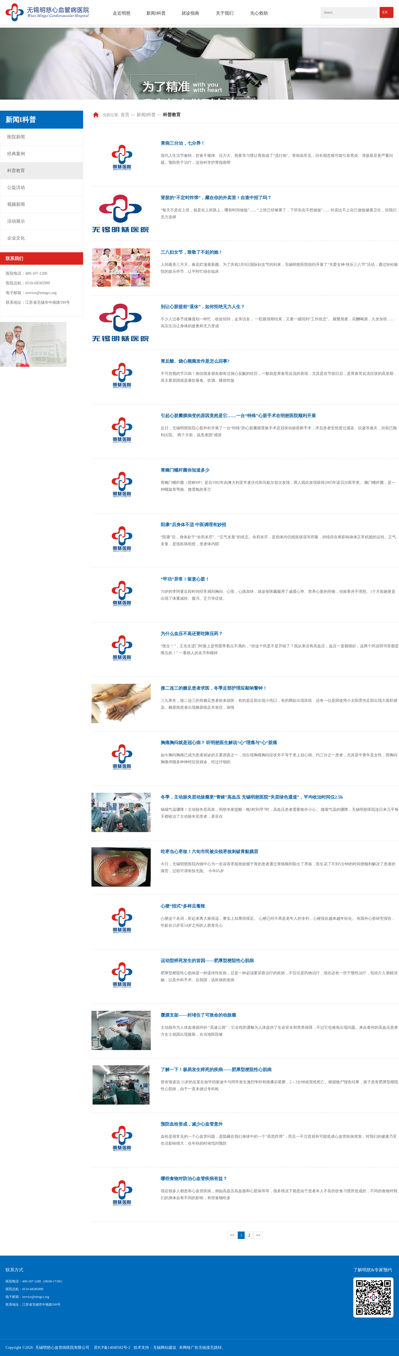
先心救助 (259, 13)
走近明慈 (122, 13)
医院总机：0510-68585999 (24, 1289)
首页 (125, 114)
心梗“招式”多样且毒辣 (183, 906)
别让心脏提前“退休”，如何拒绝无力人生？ (203, 306)
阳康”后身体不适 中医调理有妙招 (193, 524)
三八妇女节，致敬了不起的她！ (192, 252)
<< (232, 1235)
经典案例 (16, 153)
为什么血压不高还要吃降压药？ (192, 633)
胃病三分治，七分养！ (183, 143)
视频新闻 (16, 204)
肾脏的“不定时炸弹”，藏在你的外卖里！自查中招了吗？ (216, 197)
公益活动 (16, 187)
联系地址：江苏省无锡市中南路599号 (33, 1304)
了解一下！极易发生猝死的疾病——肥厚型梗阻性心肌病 (216, 1069)
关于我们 (225, 13)
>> (258, 1235)
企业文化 (16, 238)
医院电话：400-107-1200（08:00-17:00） (35, 1281)
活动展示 (16, 221)
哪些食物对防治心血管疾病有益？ (194, 1178)
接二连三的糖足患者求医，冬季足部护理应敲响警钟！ (214, 688)
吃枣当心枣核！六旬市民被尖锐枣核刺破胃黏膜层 (209, 851)
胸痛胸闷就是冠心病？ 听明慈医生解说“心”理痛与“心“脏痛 (219, 742)
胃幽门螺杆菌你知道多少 (185, 470)
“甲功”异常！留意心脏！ (185, 579)
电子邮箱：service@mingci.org (27, 1297)
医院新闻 (16, 136)
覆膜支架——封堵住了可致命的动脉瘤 (198, 1015)
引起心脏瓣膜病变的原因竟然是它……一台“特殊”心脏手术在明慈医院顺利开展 (238, 415)
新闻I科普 (155, 13)
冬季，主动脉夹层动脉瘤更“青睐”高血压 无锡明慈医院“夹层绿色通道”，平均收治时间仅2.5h (252, 797)
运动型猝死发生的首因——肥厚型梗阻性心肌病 (207, 960)
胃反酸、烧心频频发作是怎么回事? (195, 361)
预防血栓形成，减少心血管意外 (192, 1124)
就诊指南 (190, 13)
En (385, 12)
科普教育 (16, 170)
